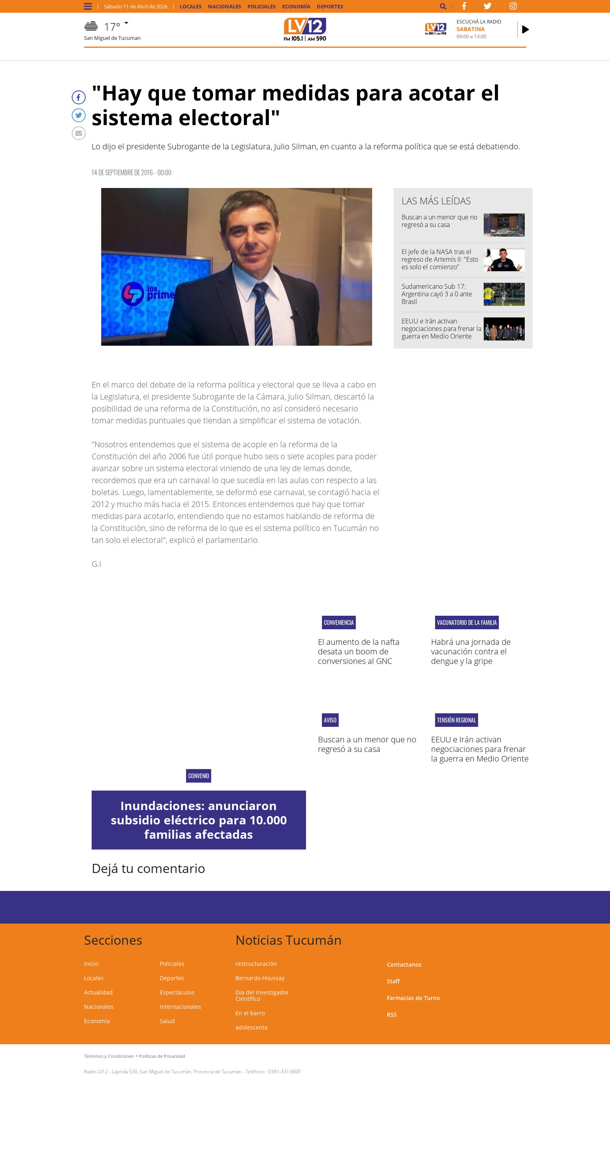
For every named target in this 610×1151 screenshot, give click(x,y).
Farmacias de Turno (413, 998)
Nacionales (224, 6)
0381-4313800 (284, 1071)
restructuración (256, 963)
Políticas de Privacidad (162, 1056)
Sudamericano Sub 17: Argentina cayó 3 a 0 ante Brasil (437, 294)
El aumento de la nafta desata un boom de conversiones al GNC (359, 651)
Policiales (261, 6)
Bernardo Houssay (259, 978)
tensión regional (456, 720)
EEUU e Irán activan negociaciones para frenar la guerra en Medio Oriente (441, 329)
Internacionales (180, 1006)
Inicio (91, 963)
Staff (393, 981)
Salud (167, 1021)
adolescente (251, 1027)
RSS (392, 1014)
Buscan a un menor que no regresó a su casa (439, 221)
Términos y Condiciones (108, 1056)
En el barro (250, 1013)
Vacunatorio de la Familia (467, 622)
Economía (296, 6)
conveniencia (339, 622)
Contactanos (404, 964)
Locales (191, 6)
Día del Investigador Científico (262, 995)
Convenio (198, 776)
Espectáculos (177, 992)
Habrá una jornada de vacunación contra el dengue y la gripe (471, 651)
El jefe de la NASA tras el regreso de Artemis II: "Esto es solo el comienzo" (440, 259)
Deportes (330, 6)
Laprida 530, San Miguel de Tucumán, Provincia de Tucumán (176, 1071)
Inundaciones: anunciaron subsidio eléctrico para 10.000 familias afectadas (199, 819)
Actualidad (98, 992)
